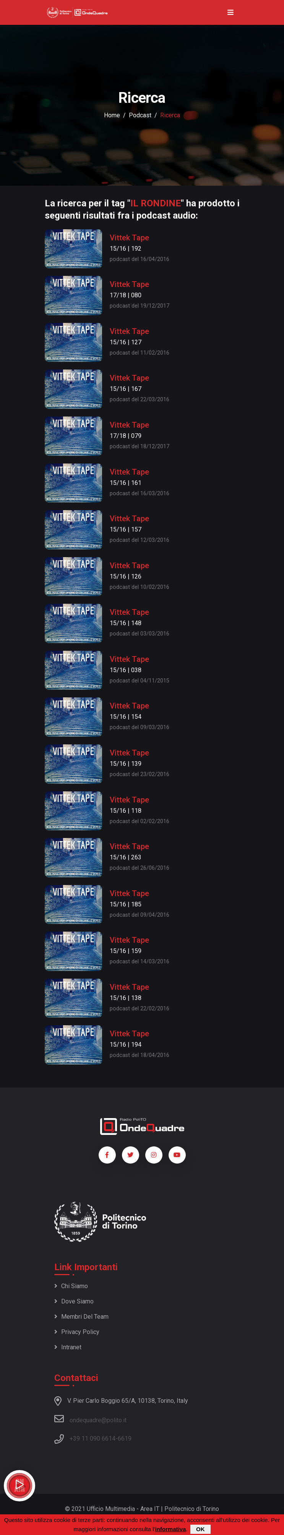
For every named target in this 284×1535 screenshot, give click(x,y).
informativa (170, 1529)
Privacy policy (76, 1332)
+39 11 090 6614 (92, 1438)
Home (112, 115)
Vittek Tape (129, 237)
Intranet (67, 1347)
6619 (124, 1438)
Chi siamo (71, 1286)
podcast (140, 115)
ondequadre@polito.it (90, 1419)
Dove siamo (74, 1301)
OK (200, 1529)
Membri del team (81, 1316)
